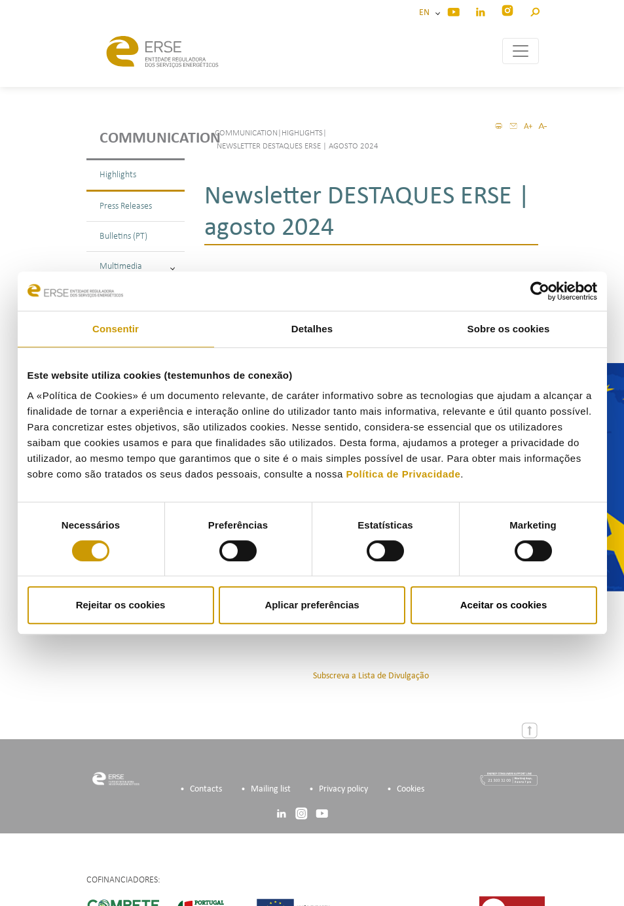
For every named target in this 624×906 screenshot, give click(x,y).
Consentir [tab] (115, 328)
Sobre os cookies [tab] (509, 328)
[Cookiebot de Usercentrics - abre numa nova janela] (540, 291)
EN (426, 13)
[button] (534, 10)
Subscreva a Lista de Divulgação (371, 675)
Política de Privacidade (403, 473)
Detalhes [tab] (312, 328)
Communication (142, 139)
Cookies (410, 788)
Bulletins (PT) (123, 236)
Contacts (206, 788)
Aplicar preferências (312, 604)
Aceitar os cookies (503, 604)
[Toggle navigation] (520, 51)
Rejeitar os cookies (121, 604)
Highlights (118, 175)
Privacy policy (343, 788)
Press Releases (126, 206)
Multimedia (137, 266)
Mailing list (271, 788)
